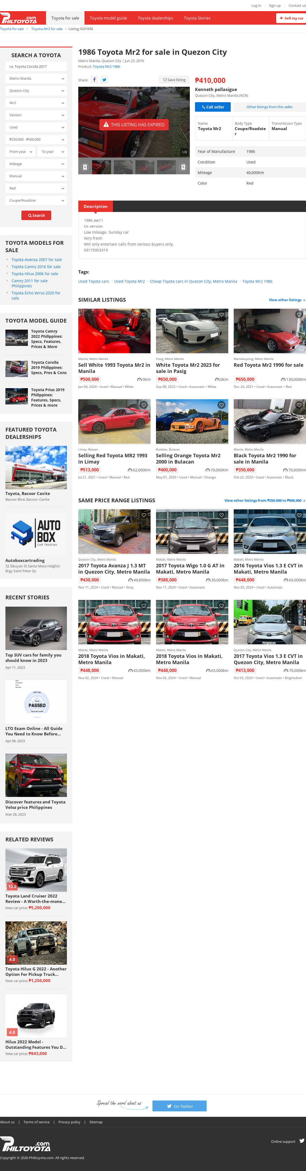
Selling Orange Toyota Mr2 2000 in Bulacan (188, 458)
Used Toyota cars (93, 281)
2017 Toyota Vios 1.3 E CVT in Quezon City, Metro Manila (268, 659)
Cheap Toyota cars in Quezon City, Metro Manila (193, 281)
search (36, 215)
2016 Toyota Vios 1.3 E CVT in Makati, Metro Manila (268, 568)
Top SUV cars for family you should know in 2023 (33, 657)
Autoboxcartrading (24, 560)
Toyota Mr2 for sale (47, 28)
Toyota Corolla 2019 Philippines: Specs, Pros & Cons (49, 367)
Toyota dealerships (155, 18)
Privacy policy (69, 1121)
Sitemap (96, 1121)
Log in (256, 5)
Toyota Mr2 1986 (106, 66)
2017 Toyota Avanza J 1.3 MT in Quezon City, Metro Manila (114, 568)
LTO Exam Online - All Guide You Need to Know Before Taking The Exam (34, 731)
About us (7, 1121)
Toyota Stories (197, 18)
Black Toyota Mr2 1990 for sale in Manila (265, 458)
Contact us (297, 5)
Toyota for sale (65, 18)
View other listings (287, 299)
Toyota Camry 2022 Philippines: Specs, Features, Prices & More (47, 339)
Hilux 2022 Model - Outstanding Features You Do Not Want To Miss (35, 1044)
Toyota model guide (108, 18)
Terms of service (37, 1121)
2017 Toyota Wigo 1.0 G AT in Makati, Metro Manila (190, 568)
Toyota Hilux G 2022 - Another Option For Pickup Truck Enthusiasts (36, 971)
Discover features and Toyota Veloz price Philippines (35, 804)
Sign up (275, 5)
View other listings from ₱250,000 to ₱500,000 (265, 500)
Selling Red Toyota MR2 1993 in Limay (112, 458)
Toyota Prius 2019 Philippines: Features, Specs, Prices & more (47, 397)
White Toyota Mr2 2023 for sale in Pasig (188, 368)
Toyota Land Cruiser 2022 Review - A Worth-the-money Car (34, 898)
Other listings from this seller (270, 106)
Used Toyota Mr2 (129, 281)
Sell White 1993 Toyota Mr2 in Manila (114, 368)
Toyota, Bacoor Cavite (27, 493)
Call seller (212, 107)
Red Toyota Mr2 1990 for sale (269, 365)
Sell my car (291, 18)
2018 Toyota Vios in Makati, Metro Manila (111, 659)
